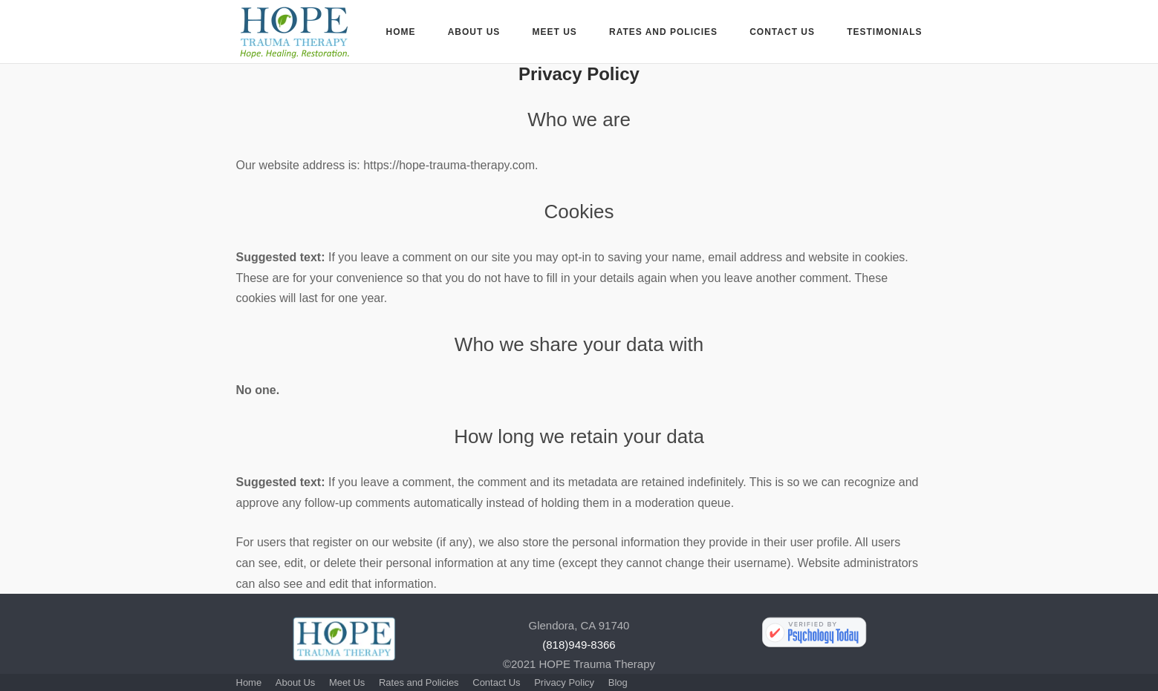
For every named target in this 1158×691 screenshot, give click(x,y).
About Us (474, 32)
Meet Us (555, 32)
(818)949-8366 (578, 644)
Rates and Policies (663, 32)
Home (400, 32)
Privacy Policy (564, 682)
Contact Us (782, 32)
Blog (618, 682)
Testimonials (884, 32)
